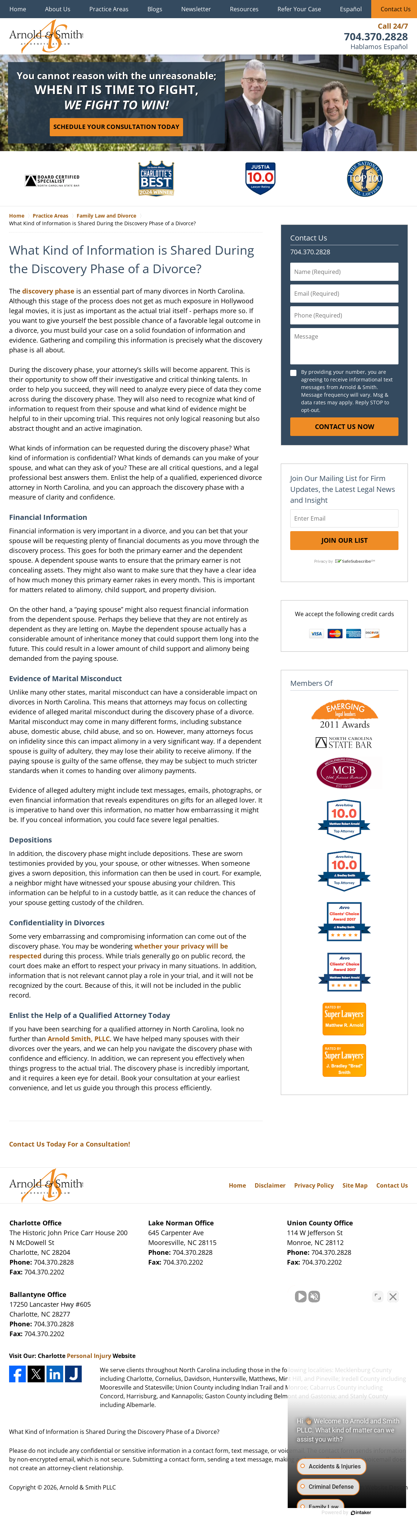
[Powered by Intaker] (355, 1513)
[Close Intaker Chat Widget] (393, 1296)
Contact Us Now (344, 426)
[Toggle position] (378, 1296)
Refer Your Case (299, 9)
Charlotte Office (35, 1222)
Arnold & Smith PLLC (88, 1487)
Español (351, 9)
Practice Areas (109, 9)
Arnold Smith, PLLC (79, 1038)
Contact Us (308, 238)
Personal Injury (89, 1356)
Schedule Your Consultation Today (116, 126)
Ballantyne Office (37, 1294)
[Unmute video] (288, 1296)
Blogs (154, 9)
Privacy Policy (314, 1185)
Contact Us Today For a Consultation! (69, 1144)
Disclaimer (270, 1185)
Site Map (355, 1185)
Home (17, 9)
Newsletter (196, 9)
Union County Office (320, 1222)
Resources (244, 9)
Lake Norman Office (181, 1222)
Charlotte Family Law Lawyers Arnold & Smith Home (46, 36)
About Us (57, 9)
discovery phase (48, 291)
